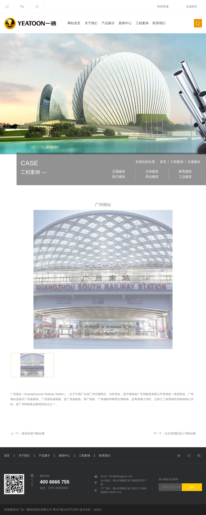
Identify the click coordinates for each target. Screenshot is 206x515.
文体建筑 (152, 177)
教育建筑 (185, 177)
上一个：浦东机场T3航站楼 (27, 439)
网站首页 (74, 23)
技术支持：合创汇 (90, 509)
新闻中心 (125, 23)
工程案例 (142, 23)
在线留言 (191, 6)
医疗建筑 (118, 183)
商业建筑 (152, 183)
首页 (163, 168)
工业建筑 (185, 183)
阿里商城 (163, 6)
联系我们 (159, 23)
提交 (192, 487)
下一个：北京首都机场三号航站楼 (174, 439)
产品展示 (108, 23)
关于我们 (91, 23)
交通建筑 (193, 168)
